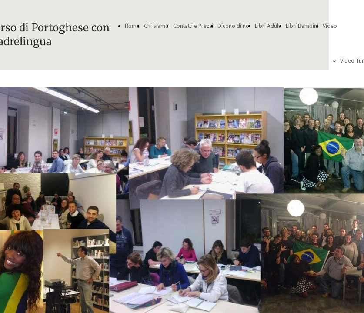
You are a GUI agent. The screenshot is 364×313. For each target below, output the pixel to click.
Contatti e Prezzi (193, 26)
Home (132, 26)
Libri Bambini (302, 26)
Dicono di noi (233, 26)
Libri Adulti (268, 26)
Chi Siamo (156, 26)
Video (330, 26)
